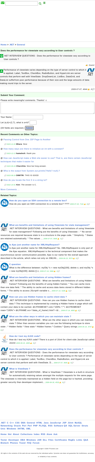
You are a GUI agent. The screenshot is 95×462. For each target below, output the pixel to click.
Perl (24, 428)
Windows (11, 431)
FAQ (29, 445)
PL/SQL (43, 428)
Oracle (17, 428)
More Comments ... (10, 192)
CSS (17, 425)
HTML (39, 425)
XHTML (21, 431)
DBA (23, 425)
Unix (3, 431)
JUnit (70, 425)
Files (50, 442)
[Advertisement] (47, 24)
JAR (39, 442)
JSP (64, 425)
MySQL (78, 425)
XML (28, 431)
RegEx (71, 442)
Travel (22, 445)
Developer (13, 442)
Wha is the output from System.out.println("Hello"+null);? (31, 173)
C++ (12, 425)
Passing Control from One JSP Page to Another (27, 142)
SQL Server (74, 428)
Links (79, 442)
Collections (27, 437)
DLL (45, 442)
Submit (29, 130)
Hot (10, 437)
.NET (11, 45)
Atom (49, 437)
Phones (14, 445)
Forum (36, 445)
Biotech (5, 445)
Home (4, 45)
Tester (4, 442)
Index (37, 437)
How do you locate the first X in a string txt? (25, 183)
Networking (7, 428)
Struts (85, 428)
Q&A (85, 442)
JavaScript (55, 425)
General (21, 45)
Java (46, 425)
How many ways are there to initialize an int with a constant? (33, 151)
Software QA (60, 428)
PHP (35, 428)
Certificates (61, 442)
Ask (55, 437)
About (16, 437)
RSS (50, 428)
